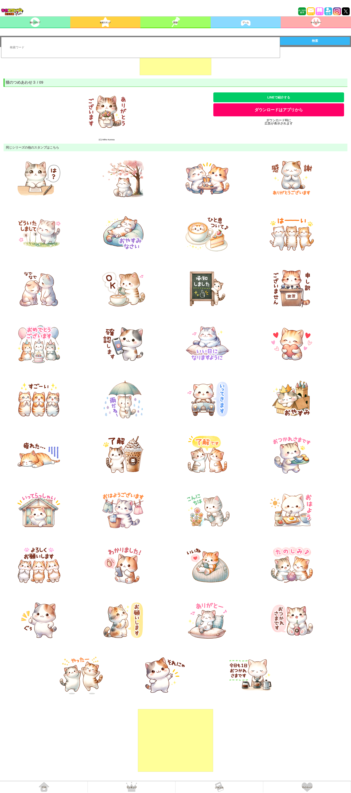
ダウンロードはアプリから (279, 110)
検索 (315, 41)
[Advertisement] (175, 64)
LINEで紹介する (278, 97)
